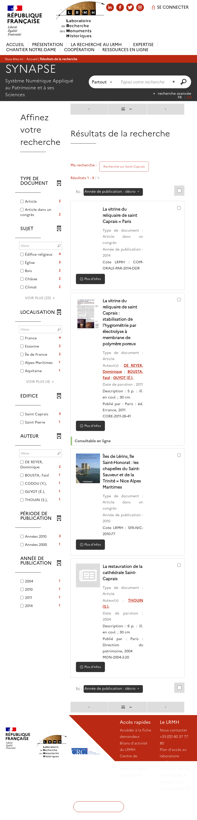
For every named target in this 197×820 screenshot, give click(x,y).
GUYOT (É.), (117, 390)
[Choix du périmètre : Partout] (103, 81)
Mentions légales (134, 793)
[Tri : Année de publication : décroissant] (113, 192)
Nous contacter (173, 754)
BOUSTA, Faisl (121, 384)
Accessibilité (131, 799)
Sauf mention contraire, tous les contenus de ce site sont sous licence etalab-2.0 (175, 800)
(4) (40, 381)
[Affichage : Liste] (127, 109)
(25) (40, 298)
